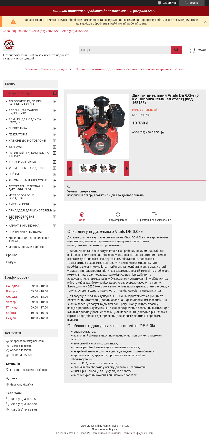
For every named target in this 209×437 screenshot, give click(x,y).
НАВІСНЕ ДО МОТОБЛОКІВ (27, 140)
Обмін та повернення (156, 69)
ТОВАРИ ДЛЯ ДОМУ (23, 161)
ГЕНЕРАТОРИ (18, 134)
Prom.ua (124, 425)
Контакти (97, 69)
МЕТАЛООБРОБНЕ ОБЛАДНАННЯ (21, 197)
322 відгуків (170, 2)
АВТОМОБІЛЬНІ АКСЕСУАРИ (28, 180)
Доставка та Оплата (122, 69)
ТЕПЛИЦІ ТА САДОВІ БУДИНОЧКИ (23, 112)
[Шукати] (176, 50)
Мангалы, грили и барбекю (26, 246)
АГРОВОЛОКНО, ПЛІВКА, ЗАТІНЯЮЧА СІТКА (25, 103)
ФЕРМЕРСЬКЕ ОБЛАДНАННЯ (29, 168)
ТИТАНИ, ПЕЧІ (19, 204)
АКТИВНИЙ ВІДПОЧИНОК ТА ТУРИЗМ (29, 154)
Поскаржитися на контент (105, 433)
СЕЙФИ (14, 174)
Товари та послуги (54, 69)
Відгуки (11, 262)
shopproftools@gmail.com (27, 341)
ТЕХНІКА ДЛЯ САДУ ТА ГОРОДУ (25, 121)
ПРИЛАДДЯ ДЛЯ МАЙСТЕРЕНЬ (30, 210)
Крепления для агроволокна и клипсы (29, 239)
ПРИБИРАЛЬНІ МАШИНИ (25, 231)
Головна (31, 69)
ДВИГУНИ (15, 146)
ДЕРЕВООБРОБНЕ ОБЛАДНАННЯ (21, 218)
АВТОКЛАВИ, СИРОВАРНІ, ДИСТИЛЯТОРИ (26, 188)
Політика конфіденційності (137, 433)
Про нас (81, 69)
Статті (179, 69)
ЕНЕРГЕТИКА (18, 128)
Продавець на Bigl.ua (104, 429)
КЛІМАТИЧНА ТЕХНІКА (24, 225)
